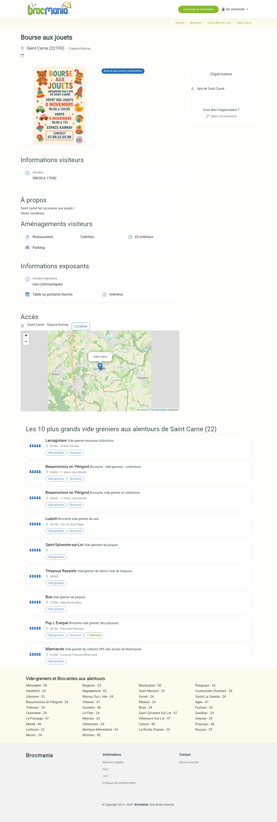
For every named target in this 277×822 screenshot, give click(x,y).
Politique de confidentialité (119, 783)
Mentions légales (113, 762)
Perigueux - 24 (205, 685)
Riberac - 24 (147, 702)
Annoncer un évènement (198, 9)
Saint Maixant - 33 (152, 691)
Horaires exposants (45, 278)
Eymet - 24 (146, 696)
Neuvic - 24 (34, 735)
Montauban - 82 (150, 685)
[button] (235, 9)
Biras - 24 (145, 707)
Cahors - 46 (147, 724)
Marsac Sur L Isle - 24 (97, 696)
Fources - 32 (204, 707)
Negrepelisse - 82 (94, 691)
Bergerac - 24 (91, 685)
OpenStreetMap (158, 410)
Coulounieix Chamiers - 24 (213, 691)
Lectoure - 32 (35, 729)
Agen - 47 (202, 702)
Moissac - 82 (91, 735)
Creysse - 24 (203, 718)
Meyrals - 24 (91, 718)
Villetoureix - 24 (93, 724)
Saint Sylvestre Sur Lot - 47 (158, 713)
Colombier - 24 (36, 713)
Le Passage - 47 (37, 718)
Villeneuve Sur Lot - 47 (155, 718)
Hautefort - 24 (36, 691)
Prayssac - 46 (204, 724)
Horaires (38, 172)
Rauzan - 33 (203, 729)
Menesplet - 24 (36, 685)
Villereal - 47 (91, 702)
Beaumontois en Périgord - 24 (47, 702)
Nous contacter (189, 762)
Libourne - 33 (35, 696)
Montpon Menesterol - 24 (100, 729)
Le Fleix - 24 (90, 713)
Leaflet (141, 410)
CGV (105, 776)
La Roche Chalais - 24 (154, 729)
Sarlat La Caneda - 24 (210, 696)
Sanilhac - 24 (204, 713)
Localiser (80, 326)
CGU (105, 769)
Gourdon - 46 (91, 707)
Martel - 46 (33, 724)
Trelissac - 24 (35, 707)
